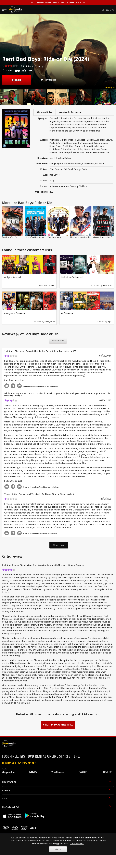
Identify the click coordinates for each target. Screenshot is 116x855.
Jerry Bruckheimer (72, 163)
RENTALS (56, 790)
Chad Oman (88, 163)
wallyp (52, 285)
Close (58, 849)
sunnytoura (49, 321)
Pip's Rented (67, 313)
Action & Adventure (59, 186)
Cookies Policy (77, 843)
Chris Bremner (56, 169)
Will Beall (68, 169)
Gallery (110, 87)
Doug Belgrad (56, 163)
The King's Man (54, 237)
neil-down (107, 285)
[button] (102, 10)
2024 (52, 192)
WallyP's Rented (12, 277)
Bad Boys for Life (9, 237)
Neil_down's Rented (71, 277)
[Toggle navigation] (5, 9)
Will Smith (99, 163)
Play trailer (48, 80)
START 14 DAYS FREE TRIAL (58, 724)
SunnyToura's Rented (15, 313)
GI (74, 494)
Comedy (74, 186)
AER (74, 351)
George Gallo (80, 169)
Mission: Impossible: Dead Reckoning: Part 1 (89, 237)
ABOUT (56, 798)
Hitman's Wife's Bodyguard (37, 237)
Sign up (16, 80)
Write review (58, 340)
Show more (58, 545)
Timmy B (18, 395)
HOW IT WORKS (56, 782)
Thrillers (83, 186)
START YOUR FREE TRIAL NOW (58, 2)
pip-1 (110, 321)
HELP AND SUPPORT (56, 806)
